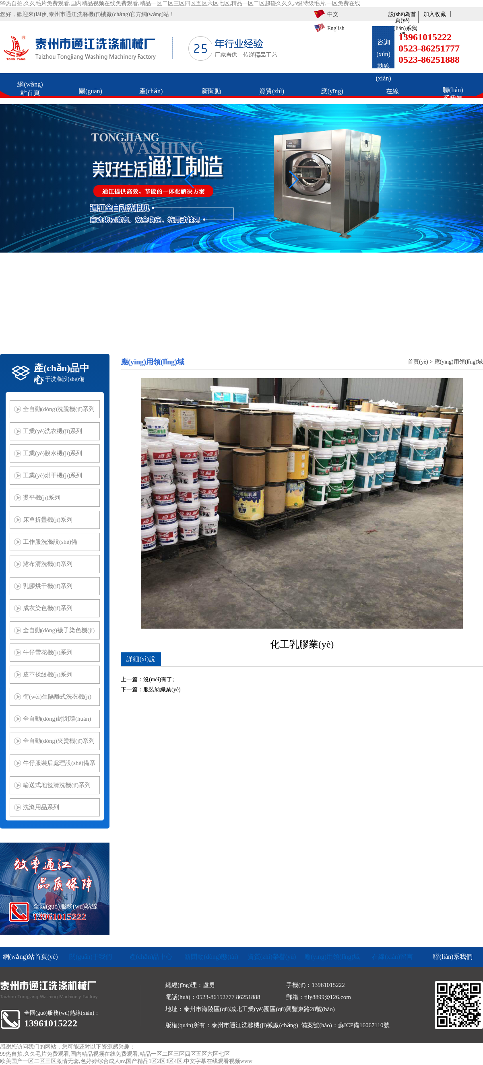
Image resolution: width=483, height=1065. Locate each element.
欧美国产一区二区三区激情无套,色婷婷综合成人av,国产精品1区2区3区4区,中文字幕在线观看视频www (126, 1061)
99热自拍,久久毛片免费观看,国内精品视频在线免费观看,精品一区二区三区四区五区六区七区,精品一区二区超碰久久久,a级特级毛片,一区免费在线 (180, 3)
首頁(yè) (418, 362)
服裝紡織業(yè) (162, 690)
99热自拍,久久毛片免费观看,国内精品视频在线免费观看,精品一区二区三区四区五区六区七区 (115, 1054)
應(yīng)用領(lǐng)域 (458, 362)
